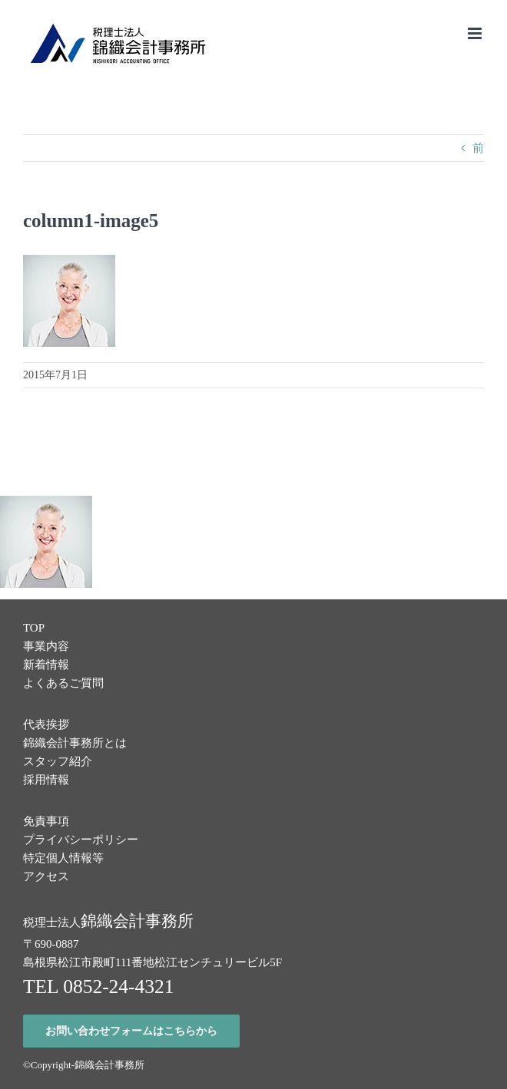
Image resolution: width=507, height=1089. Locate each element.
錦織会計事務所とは (75, 743)
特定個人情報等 (63, 858)
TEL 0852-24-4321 (98, 986)
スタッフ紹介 (57, 761)
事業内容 (46, 646)
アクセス (46, 876)
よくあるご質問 (63, 683)
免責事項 (46, 821)
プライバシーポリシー (80, 839)
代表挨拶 (46, 724)
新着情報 (46, 664)
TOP (34, 628)
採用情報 (46, 780)
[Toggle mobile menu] (476, 33)
